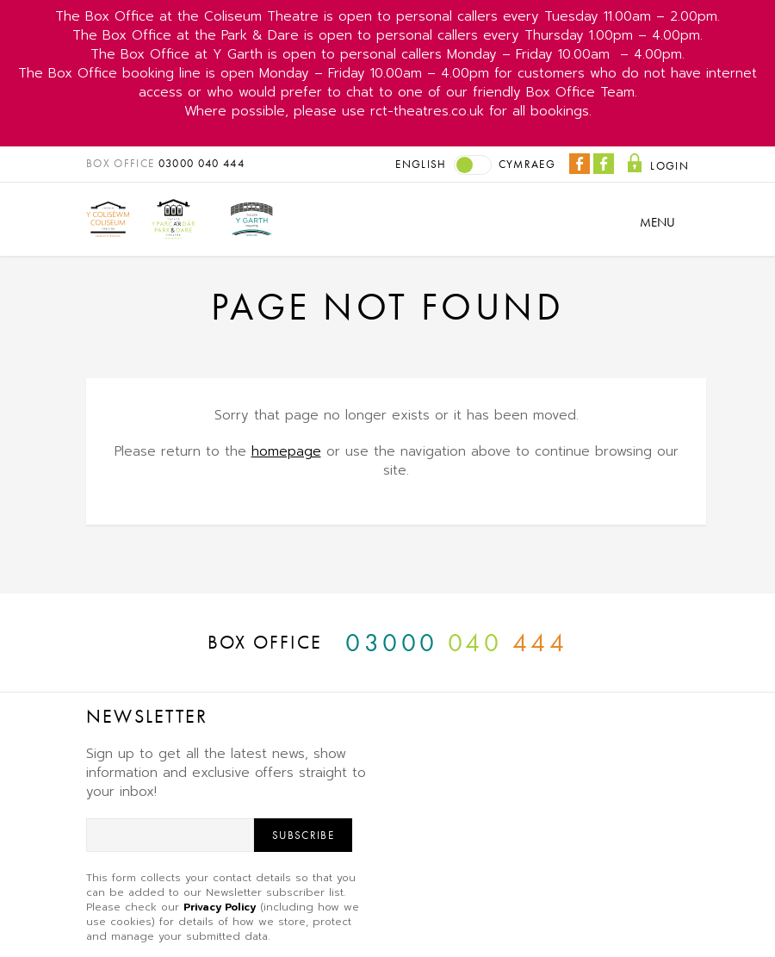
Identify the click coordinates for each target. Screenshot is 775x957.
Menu (657, 222)
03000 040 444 (201, 163)
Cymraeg (527, 164)
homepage (286, 451)
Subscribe (303, 835)
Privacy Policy (219, 907)
